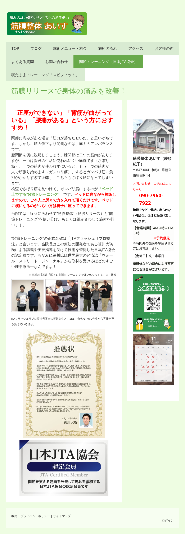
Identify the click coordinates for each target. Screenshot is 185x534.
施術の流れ (107, 48)
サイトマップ (62, 516)
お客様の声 (164, 48)
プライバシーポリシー (35, 516)
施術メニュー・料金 (70, 48)
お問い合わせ (56, 61)
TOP (15, 48)
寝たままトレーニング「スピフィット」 (45, 74)
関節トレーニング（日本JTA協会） (108, 61)
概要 (14, 516)
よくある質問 (22, 61)
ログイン (168, 520)
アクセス (135, 48)
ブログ (36, 48)
